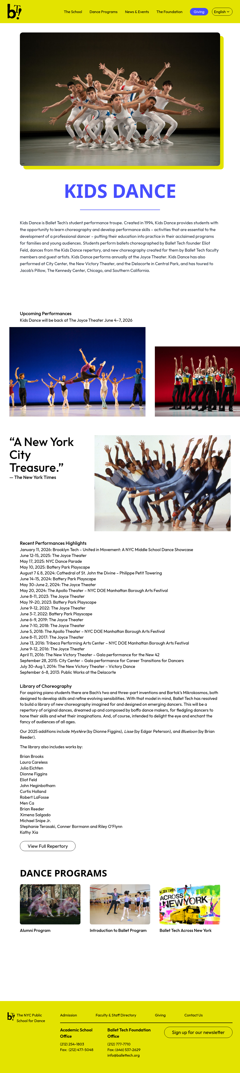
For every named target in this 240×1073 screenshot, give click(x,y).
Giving (160, 1015)
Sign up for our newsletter (198, 1032)
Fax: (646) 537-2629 (123, 1049)
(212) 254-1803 (72, 1044)
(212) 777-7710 (119, 1044)
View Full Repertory (48, 846)
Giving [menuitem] (199, 11)
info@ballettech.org (123, 1055)
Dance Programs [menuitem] (104, 11)
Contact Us (193, 1015)
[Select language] (222, 12)
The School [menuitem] (73, 11)
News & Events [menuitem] (137, 11)
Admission (68, 1015)
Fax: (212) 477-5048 (76, 1049)
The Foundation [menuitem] (169, 11)
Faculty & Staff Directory (116, 1015)
